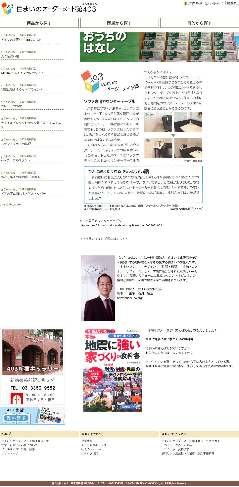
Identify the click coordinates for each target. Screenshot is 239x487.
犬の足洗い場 (10, 56)
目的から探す (199, 23)
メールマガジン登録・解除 (18, 449)
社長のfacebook (91, 449)
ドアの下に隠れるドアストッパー (23, 193)
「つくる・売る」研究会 (176, 445)
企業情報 (86, 440)
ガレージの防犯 (11, 106)
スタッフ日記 (89, 453)
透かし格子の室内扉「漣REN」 (22, 177)
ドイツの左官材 (21, 39)
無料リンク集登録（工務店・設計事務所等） (189, 453)
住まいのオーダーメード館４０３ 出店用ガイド (192, 440)
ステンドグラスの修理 (16, 143)
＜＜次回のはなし (92, 238)
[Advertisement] (20, 231)
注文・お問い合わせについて (19, 445)
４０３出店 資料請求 (175, 449)
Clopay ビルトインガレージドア (22, 72)
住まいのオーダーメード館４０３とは (25, 440)
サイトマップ (9, 453)
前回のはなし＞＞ (116, 238)
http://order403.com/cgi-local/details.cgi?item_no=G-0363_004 (121, 225)
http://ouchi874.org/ (130, 298)
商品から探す (39, 23)
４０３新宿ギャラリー (95, 445)
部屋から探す (119, 23)
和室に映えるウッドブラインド (22, 89)
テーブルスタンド (16, 160)
